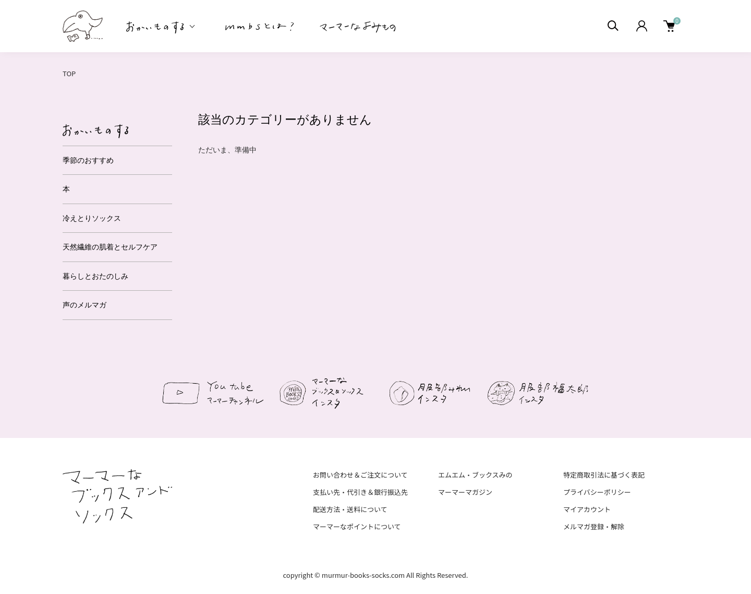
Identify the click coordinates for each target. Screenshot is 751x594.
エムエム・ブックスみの (475, 475)
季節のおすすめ (88, 160)
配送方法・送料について (350, 509)
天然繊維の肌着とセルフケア (110, 247)
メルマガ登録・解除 (593, 526)
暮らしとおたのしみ (95, 276)
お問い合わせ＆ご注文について (360, 475)
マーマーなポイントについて (357, 526)
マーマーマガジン (465, 492)
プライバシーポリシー (597, 492)
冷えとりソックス (92, 218)
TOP (69, 73)
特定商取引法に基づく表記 (604, 475)
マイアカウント (587, 509)
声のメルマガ (84, 305)
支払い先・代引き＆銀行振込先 (360, 492)
